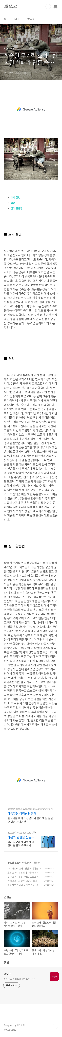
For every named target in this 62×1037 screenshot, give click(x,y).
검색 (48, 6)
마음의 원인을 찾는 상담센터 (21, 837)
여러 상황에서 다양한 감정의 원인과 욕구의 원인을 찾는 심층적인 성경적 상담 (20, 843)
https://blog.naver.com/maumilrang (27, 808)
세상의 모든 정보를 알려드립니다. (19, 978)
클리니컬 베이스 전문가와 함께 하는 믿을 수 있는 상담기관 (30, 819)
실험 (13, 203)
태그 (16, 19)
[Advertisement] (31, 109)
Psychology (14, 862)
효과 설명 (15, 197)
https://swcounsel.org (19, 832)
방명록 (31, 19)
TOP (55, 1026)
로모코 (10, 6)
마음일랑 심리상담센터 (21, 814)
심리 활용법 (17, 208)
